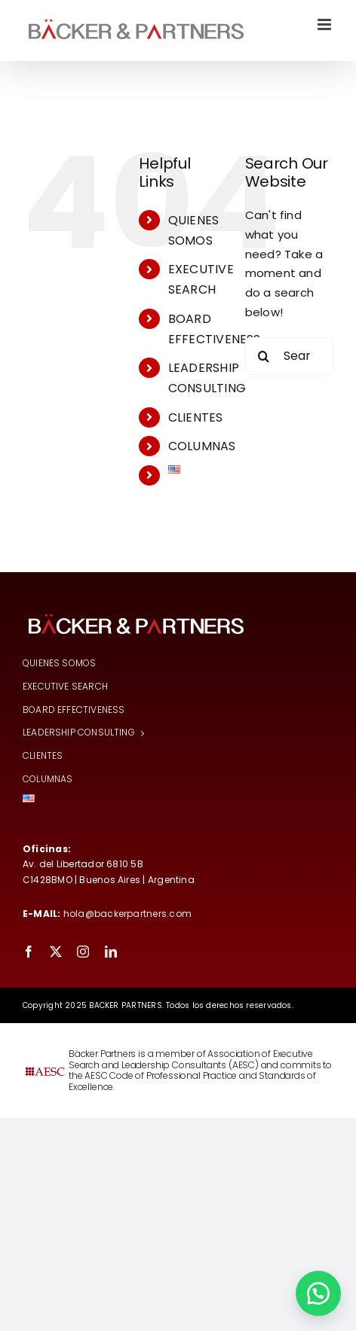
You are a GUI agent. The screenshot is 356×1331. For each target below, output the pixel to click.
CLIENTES (195, 417)
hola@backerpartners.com (127, 913)
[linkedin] (111, 952)
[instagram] (83, 952)
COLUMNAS (202, 446)
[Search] (264, 356)
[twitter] (56, 952)
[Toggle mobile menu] (325, 24)
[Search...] (289, 356)
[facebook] (29, 952)
